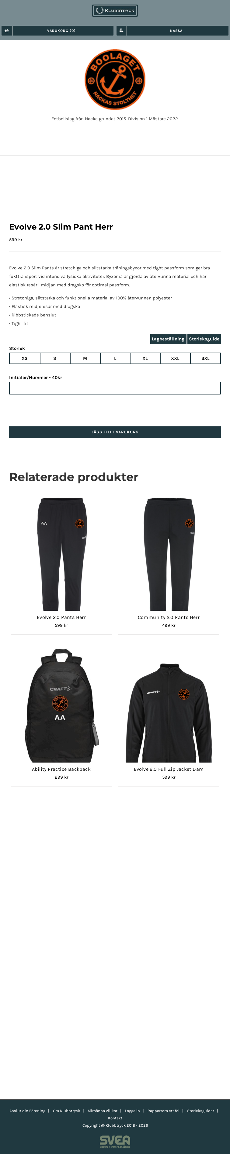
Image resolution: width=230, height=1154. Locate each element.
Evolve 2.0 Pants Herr (61, 617)
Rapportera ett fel (163, 1110)
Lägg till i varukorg (115, 432)
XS (25, 358)
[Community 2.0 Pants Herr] (169, 496)
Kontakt (115, 1118)
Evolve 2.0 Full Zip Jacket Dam (169, 769)
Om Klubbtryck (66, 1110)
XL (145, 358)
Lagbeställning (168, 339)
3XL (205, 358)
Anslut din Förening (27, 1110)
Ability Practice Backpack (61, 769)
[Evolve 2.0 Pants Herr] (61, 496)
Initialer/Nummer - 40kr (35, 377)
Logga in (132, 1110)
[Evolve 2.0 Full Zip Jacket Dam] (169, 648)
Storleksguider (200, 1110)
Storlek (17, 348)
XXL (175, 358)
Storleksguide (204, 339)
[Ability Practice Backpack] (61, 648)
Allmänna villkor (102, 1110)
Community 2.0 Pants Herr (169, 617)
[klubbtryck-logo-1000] (115, 6)
